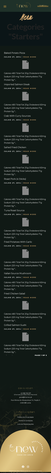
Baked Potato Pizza (14, 53)
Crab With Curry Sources (17, 116)
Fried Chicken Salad (14, 293)
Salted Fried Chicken (15, 147)
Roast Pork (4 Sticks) (15, 179)
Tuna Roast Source (14, 210)
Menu (42, 6)
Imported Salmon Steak (17, 84)
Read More (29, 57)
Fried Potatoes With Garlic (18, 242)
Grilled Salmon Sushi (15, 325)
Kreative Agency (36, 471)
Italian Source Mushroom (17, 273)
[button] (5, 6)
